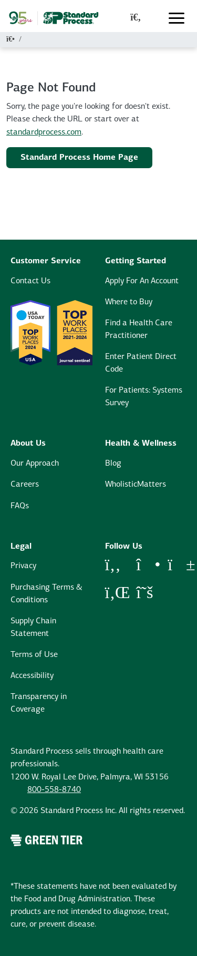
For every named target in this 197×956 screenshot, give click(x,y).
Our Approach (35, 463)
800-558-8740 (54, 790)
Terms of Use (34, 655)
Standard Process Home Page (79, 157)
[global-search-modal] (135, 18)
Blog (113, 463)
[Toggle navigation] (176, 18)
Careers (25, 484)
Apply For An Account (142, 281)
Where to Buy (128, 302)
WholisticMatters (135, 484)
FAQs (20, 506)
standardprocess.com (43, 132)
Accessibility (32, 676)
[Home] (10, 40)
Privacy (23, 566)
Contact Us (30, 281)
